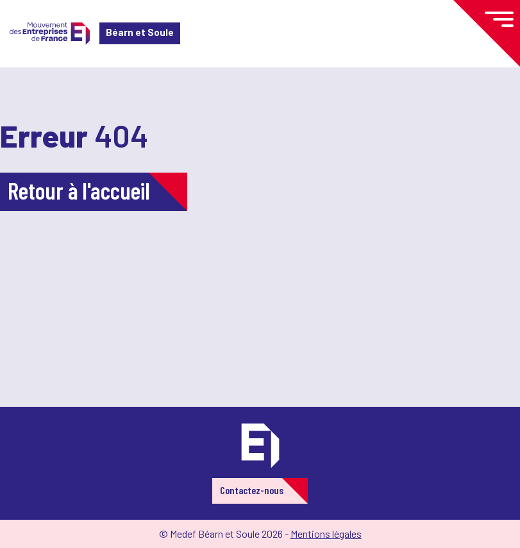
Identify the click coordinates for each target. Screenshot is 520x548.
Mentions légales (326, 533)
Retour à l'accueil (79, 190)
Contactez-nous (251, 490)
